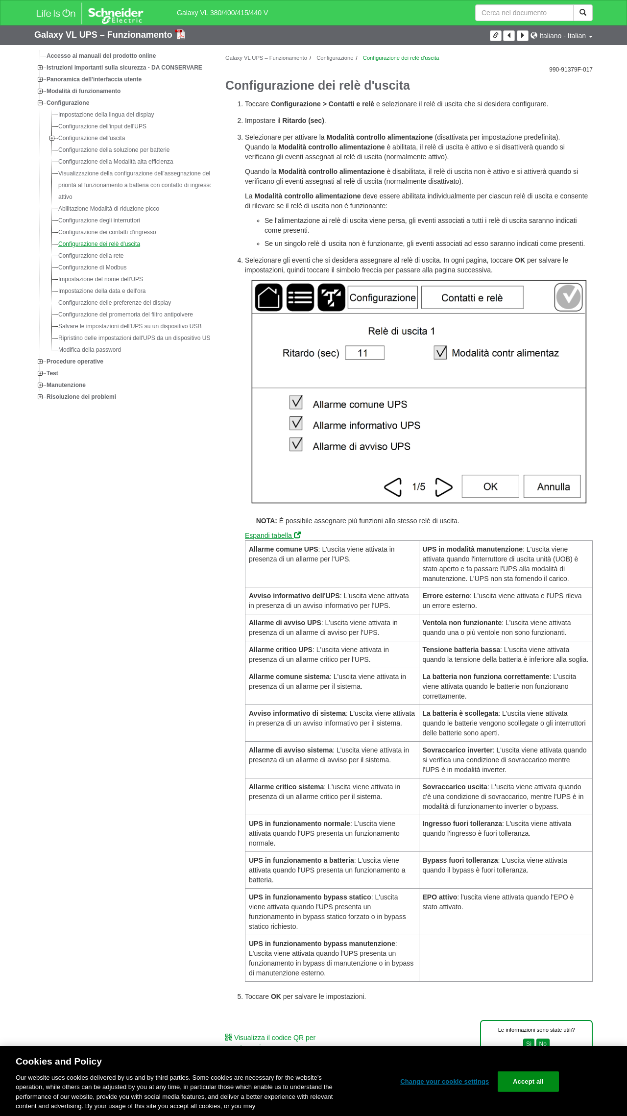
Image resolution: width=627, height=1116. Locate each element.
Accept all (528, 1081)
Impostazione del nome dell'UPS (100, 279)
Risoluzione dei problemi (81, 396)
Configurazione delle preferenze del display (114, 302)
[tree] (122, 226)
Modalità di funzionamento (84, 91)
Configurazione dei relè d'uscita (99, 244)
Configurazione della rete (90, 255)
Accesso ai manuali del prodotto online (101, 55)
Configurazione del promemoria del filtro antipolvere (125, 314)
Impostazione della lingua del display (106, 114)
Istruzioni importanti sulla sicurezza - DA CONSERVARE (124, 67)
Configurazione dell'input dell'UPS (102, 126)
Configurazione (68, 102)
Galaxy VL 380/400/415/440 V (222, 13)
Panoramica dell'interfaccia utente (94, 79)
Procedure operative (75, 361)
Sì (528, 1044)
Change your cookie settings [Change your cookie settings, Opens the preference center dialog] (444, 1081)
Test (52, 373)
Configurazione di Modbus (92, 267)
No (543, 1044)
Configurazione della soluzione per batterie (113, 149)
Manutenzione (66, 385)
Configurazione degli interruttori (99, 220)
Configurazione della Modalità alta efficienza (115, 161)
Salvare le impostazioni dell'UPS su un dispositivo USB (129, 326)
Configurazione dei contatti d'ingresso (107, 232)
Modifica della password (89, 349)
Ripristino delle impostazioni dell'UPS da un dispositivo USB (136, 338)
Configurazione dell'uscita (91, 138)
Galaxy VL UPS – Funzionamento (104, 35)
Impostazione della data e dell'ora (101, 291)
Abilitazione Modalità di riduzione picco (108, 208)
